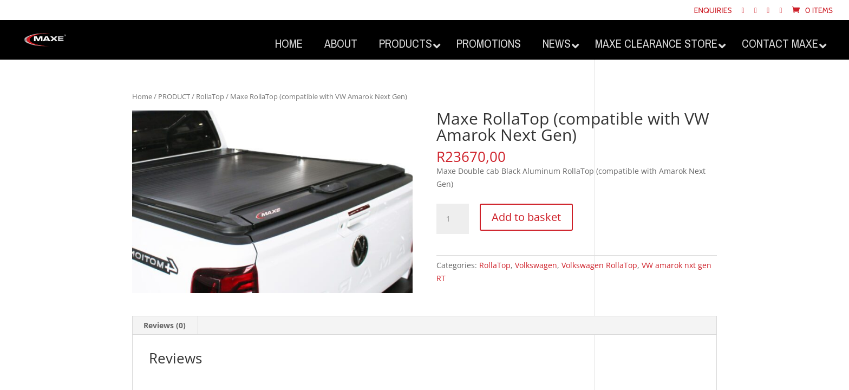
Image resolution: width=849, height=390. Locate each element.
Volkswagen (536, 265)
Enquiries (713, 10)
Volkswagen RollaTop (599, 265)
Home (142, 96)
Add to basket (526, 217)
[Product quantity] (452, 219)
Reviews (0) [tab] (164, 325)
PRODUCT (174, 96)
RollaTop (210, 96)
